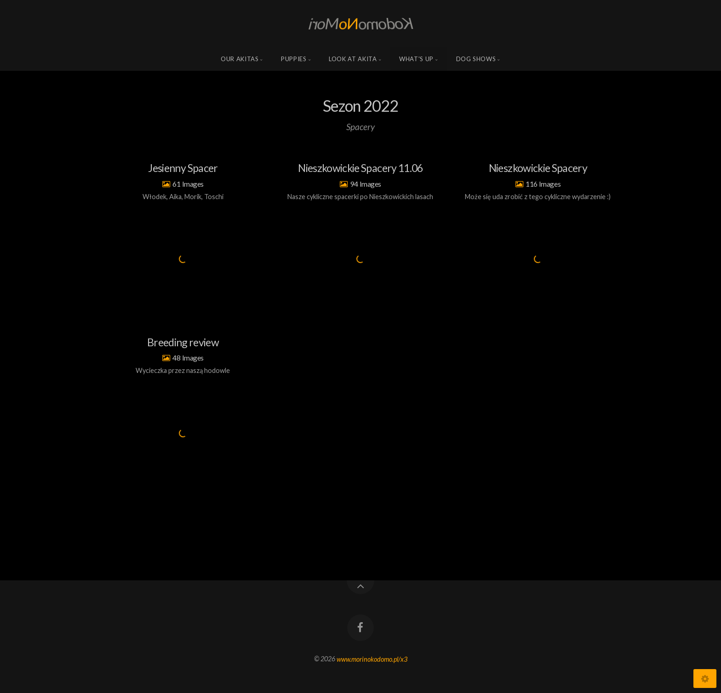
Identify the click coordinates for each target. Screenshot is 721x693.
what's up (416, 59)
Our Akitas (240, 59)
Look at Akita (353, 59)
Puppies (294, 59)
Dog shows (476, 59)
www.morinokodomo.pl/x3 (372, 659)
